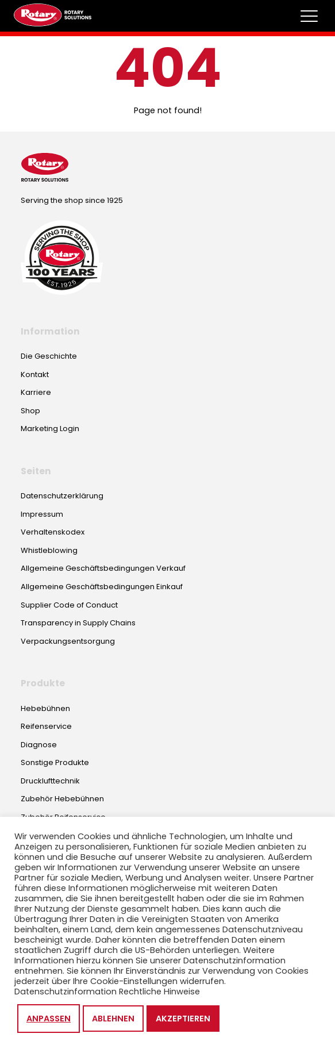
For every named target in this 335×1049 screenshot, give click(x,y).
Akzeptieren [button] (183, 1018)
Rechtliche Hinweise (159, 991)
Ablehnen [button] (113, 1018)
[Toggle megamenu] (309, 16)
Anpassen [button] (48, 1018)
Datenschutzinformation (65, 991)
